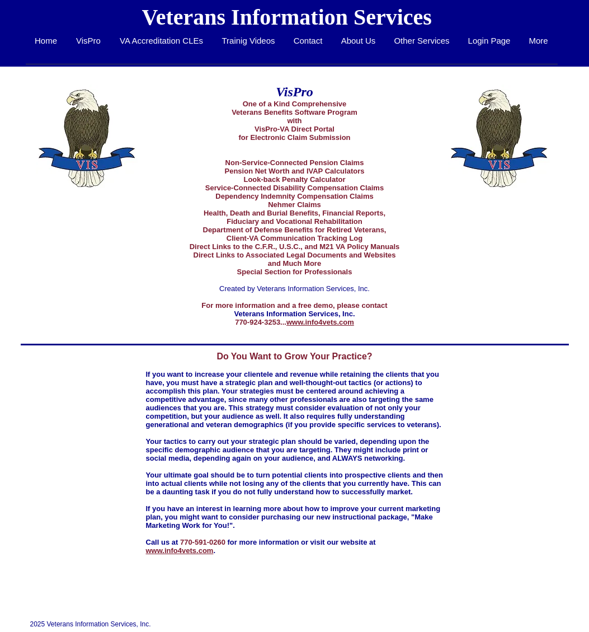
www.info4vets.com (320, 322)
